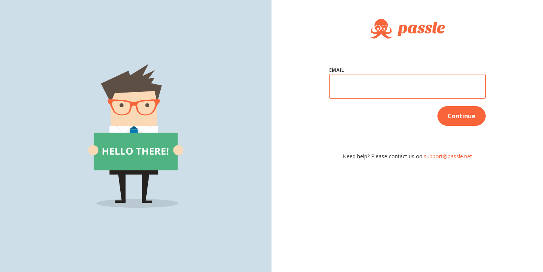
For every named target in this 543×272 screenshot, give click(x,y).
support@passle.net (448, 156)
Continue (462, 116)
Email (337, 70)
